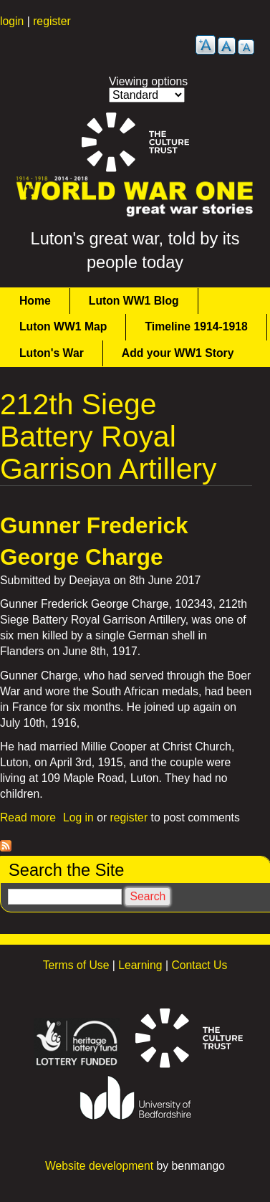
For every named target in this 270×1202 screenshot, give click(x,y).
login (12, 21)
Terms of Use (76, 965)
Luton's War (51, 353)
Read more (28, 817)
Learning (140, 965)
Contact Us (199, 965)
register (52, 21)
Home (35, 301)
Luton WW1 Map (63, 326)
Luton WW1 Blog (134, 301)
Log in (78, 817)
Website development (99, 1166)
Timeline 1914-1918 (196, 326)
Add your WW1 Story (178, 353)
